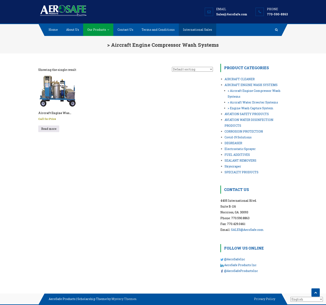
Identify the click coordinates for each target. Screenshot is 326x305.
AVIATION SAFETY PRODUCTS (247, 114)
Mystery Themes (123, 299)
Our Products (96, 30)
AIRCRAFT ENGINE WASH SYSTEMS (251, 85)
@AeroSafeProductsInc (241, 271)
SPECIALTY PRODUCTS (241, 172)
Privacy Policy (264, 299)
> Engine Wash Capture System (250, 108)
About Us (72, 30)
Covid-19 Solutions (238, 137)
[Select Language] (306, 299)
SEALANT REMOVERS (240, 160)
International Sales (197, 30)
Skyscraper (233, 166)
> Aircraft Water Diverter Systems (253, 102)
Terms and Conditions (158, 30)
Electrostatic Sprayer (240, 149)
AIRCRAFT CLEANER (240, 79)
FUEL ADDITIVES (237, 155)
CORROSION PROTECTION (244, 131)
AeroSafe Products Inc (240, 265)
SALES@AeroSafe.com (247, 230)
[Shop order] (192, 69)
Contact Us (125, 30)
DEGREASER (233, 143)
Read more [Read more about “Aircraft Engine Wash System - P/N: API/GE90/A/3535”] (48, 129)
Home (53, 30)
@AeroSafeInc (234, 259)
